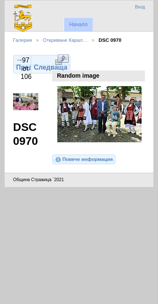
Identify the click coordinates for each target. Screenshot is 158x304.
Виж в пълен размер (62, 59)
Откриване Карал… (65, 40)
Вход (140, 7)
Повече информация (84, 159)
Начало (78, 24)
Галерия (22, 40)
